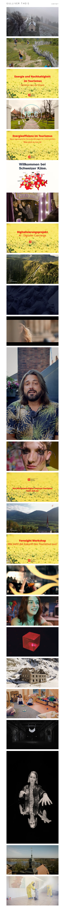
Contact (55, 4)
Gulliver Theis (18, 3)
